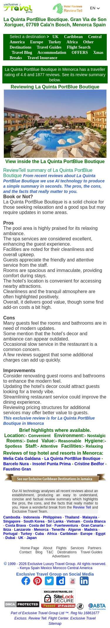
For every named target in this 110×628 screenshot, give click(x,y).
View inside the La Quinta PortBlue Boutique (55, 159)
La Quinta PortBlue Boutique (72, 458)
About (47, 548)
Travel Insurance (42, 58)
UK (56, 37)
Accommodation (52, 52)
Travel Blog (22, 52)
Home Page (30, 548)
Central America (79, 568)
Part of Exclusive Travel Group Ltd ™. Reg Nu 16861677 (55, 613)
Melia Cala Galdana (22, 458)
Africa (72, 42)
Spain (35, 568)
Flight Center (58, 618)
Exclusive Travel (83, 618)
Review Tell (82, 507)
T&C (49, 552)
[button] (95, 8)
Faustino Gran (17, 469)
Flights (61, 548)
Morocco (59, 568)
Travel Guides (49, 47)
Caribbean (73, 37)
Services (77, 548)
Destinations (67, 552)
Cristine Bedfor (90, 463)
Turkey (54, 42)
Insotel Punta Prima (52, 463)
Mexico (46, 568)
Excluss (20, 618)
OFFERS (80, 52)
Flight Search (78, 47)
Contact (25, 552)
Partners (94, 548)
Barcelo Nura (16, 463)
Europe (36, 42)
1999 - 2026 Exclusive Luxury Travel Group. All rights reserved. (57, 564)
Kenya (25, 568)
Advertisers (61, 556)
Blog (39, 552)
